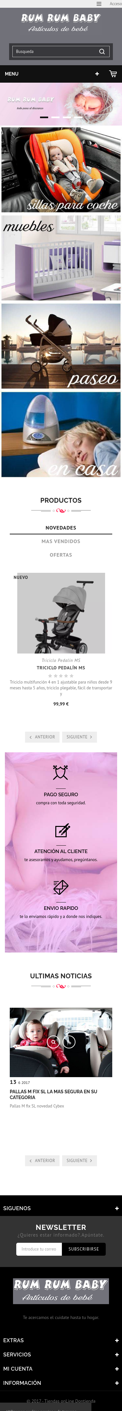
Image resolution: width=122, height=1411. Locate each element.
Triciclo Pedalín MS (61, 668)
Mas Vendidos (61, 541)
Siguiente (77, 737)
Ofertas (61, 554)
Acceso (116, 3)
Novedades (61, 527)
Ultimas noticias (61, 976)
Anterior (45, 737)
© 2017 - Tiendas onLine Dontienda (61, 1401)
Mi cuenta (18, 1369)
